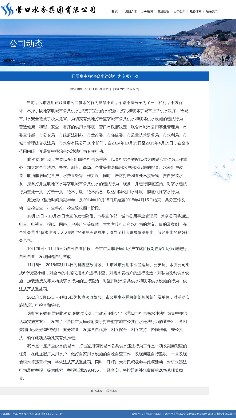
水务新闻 (147, 11)
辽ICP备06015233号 (51, 413)
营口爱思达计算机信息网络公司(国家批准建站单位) (206, 413)
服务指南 (195, 11)
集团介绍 (131, 11)
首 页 (115, 11)
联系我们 (212, 11)
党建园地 (163, 11)
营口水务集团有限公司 (26, 413)
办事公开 (179, 11)
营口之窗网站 (154, 413)
